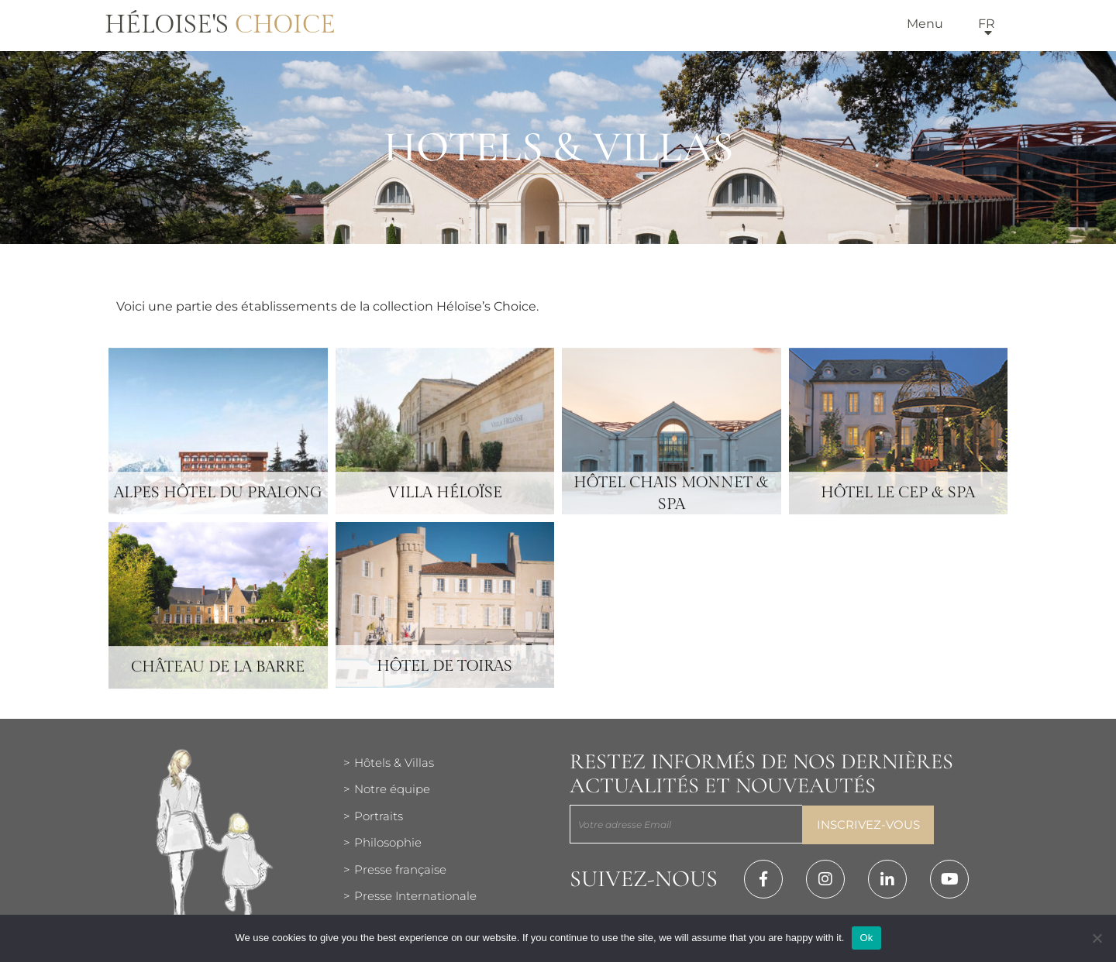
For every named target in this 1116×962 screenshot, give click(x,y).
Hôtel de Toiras (444, 681)
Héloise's (220, 25)
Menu (925, 23)
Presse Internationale (415, 895)
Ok (866, 937)
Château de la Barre (218, 682)
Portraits (378, 816)
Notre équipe (392, 789)
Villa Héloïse (445, 508)
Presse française (400, 869)
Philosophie (388, 842)
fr (986, 23)
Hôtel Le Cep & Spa (898, 508)
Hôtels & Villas (394, 762)
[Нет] (1096, 938)
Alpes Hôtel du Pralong (218, 508)
